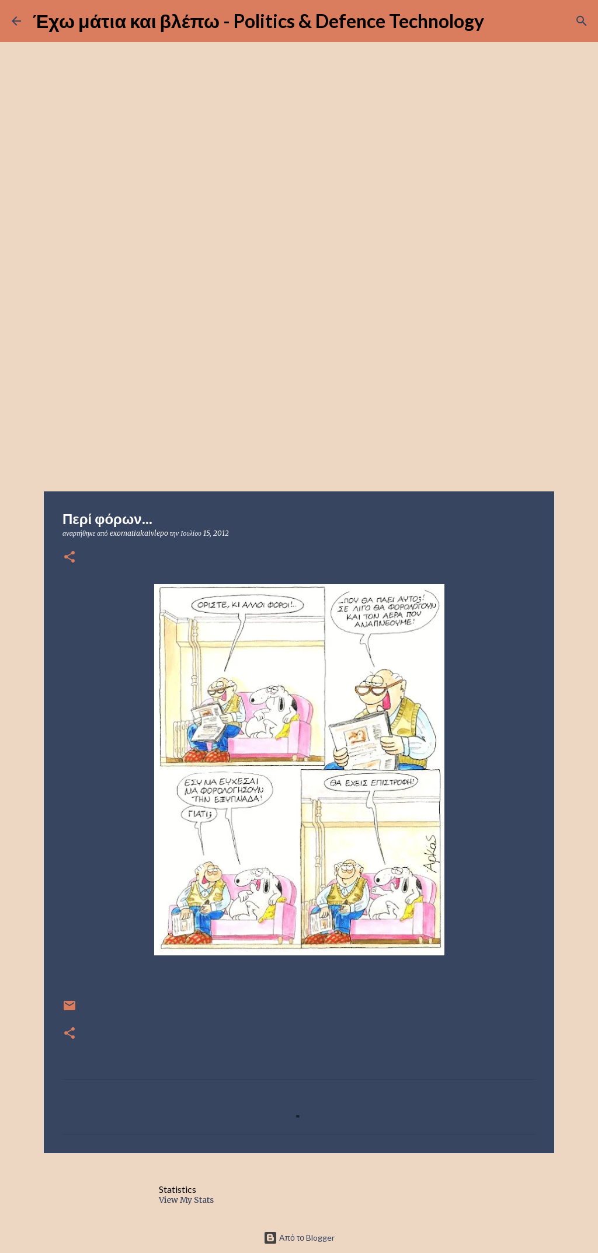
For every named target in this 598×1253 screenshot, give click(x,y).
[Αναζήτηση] (582, 21)
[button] (69, 558)
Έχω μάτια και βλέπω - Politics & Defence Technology (258, 20)
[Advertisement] (299, 399)
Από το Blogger (299, 1237)
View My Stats (186, 1200)
